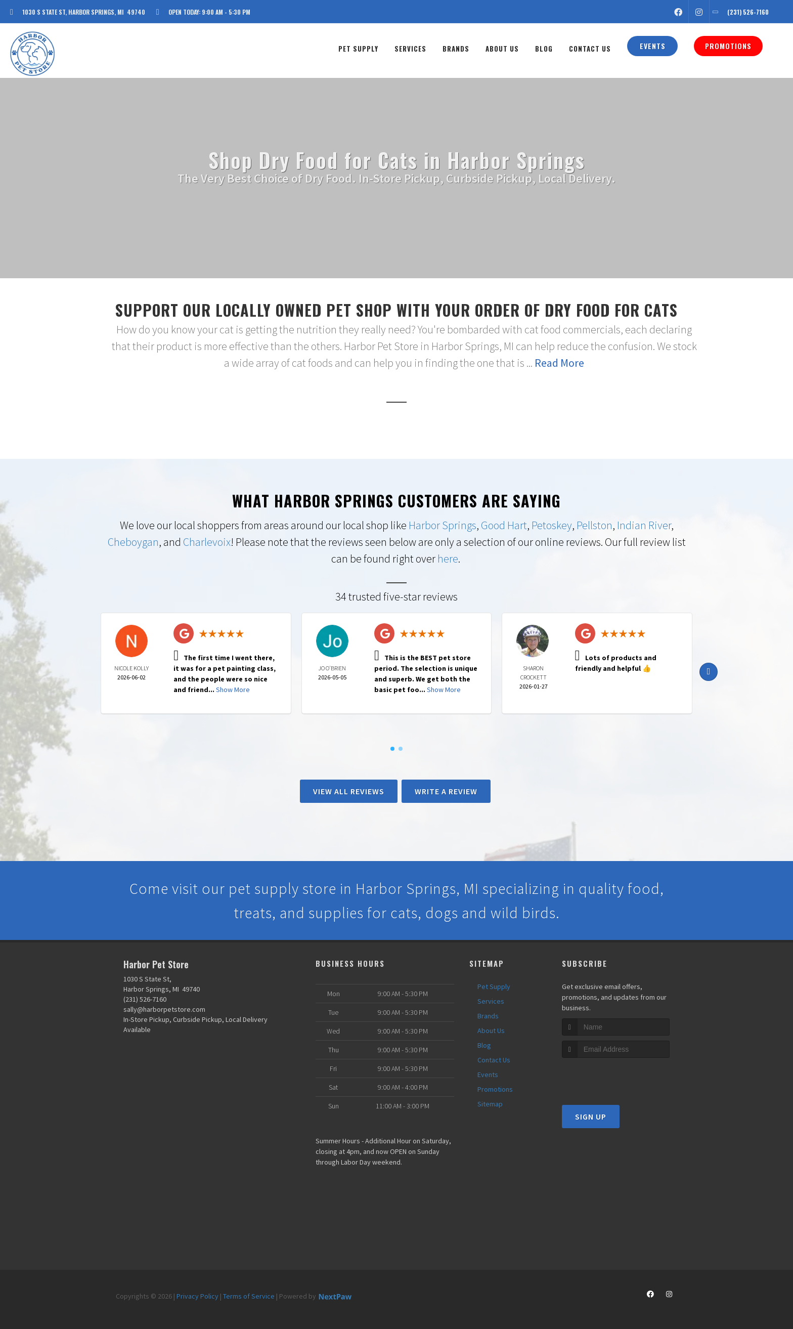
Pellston (594, 525)
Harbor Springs (442, 525)
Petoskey (552, 525)
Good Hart (504, 525)
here (447, 558)
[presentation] (616, 1077)
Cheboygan (133, 542)
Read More (559, 363)
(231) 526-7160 (144, 999)
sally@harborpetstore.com (164, 1009)
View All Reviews (348, 791)
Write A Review (446, 791)
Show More (233, 689)
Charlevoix (207, 542)
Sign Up (590, 1116)
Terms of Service (249, 1296)
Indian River (644, 525)
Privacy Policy (197, 1296)
